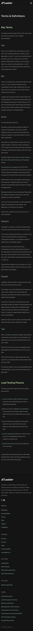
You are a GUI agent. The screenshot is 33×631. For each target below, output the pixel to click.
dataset (4, 282)
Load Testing (4, 563)
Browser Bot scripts (14, 160)
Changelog (4, 527)
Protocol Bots (5, 167)
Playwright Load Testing (8, 570)
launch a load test (12, 335)
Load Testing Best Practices (9, 600)
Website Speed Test (7, 585)
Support (3, 524)
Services (3, 539)
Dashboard (4, 510)
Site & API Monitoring (7, 573)
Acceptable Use (5, 552)
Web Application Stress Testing (10, 607)
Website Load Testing (7, 603)
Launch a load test (8, 434)
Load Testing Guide (6, 596)
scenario (4, 227)
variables (25, 409)
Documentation (5, 513)
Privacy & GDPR (5, 549)
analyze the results (16, 360)
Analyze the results (8, 444)
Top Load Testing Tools (7, 620)
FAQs (2, 520)
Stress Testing (5, 567)
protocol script (12, 399)
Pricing (20, 105)
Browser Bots (5, 180)
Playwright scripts (6, 192)
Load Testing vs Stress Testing (9, 610)
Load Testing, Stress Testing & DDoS (11, 613)
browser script (22, 399)
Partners (3, 542)
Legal (2, 545)
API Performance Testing (8, 617)
